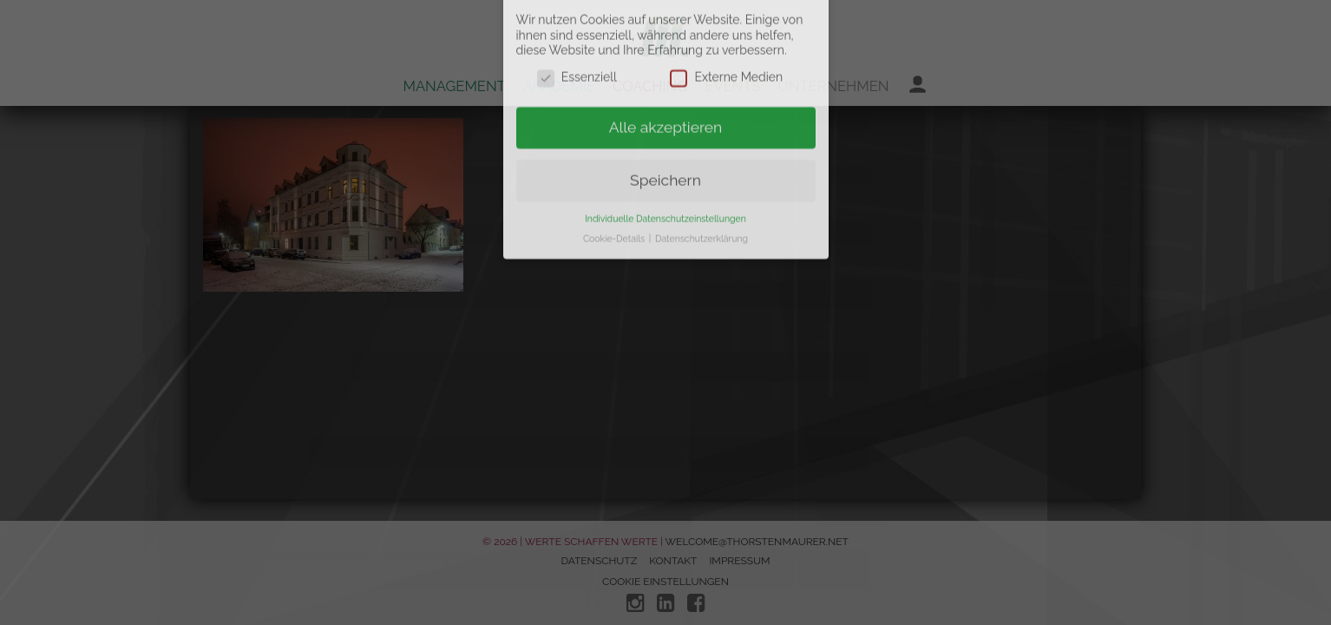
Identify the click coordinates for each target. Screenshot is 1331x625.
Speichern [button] (665, 126)
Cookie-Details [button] (615, 184)
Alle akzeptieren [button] (666, 73)
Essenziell (577, 23)
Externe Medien (726, 23)
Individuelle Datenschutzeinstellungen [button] (665, 164)
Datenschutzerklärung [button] (701, 184)
